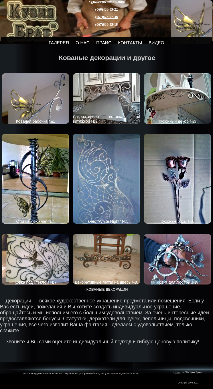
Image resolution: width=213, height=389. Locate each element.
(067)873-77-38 (106, 17)
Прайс (104, 42)
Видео (156, 42)
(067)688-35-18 (106, 24)
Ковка (177, 372)
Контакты (130, 42)
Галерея (59, 42)
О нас (83, 42)
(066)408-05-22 (106, 9)
